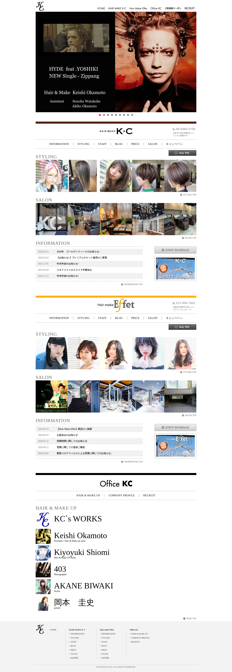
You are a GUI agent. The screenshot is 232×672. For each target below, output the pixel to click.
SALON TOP (190, 238)
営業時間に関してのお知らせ (72, 441)
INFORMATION (59, 144)
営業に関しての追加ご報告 (71, 447)
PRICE (135, 144)
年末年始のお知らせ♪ (68, 263)
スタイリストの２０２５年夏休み (74, 270)
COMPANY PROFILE (121, 495)
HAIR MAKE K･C (117, 8)
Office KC (156, 8)
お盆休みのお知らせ (67, 435)
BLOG (119, 144)
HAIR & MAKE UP (88, 495)
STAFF (102, 144)
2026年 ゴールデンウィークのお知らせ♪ (78, 251)
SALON (153, 144)
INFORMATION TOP (133, 284)
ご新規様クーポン (173, 8)
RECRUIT (189, 8)
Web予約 (74, 658)
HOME (101, 8)
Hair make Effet (138, 8)
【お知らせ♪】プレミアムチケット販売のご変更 (82, 257)
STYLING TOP (189, 195)
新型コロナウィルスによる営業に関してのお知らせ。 (85, 453)
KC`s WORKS (78, 518)
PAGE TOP (191, 618)
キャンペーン (174, 144)
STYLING (84, 144)
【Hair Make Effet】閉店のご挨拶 (74, 429)
